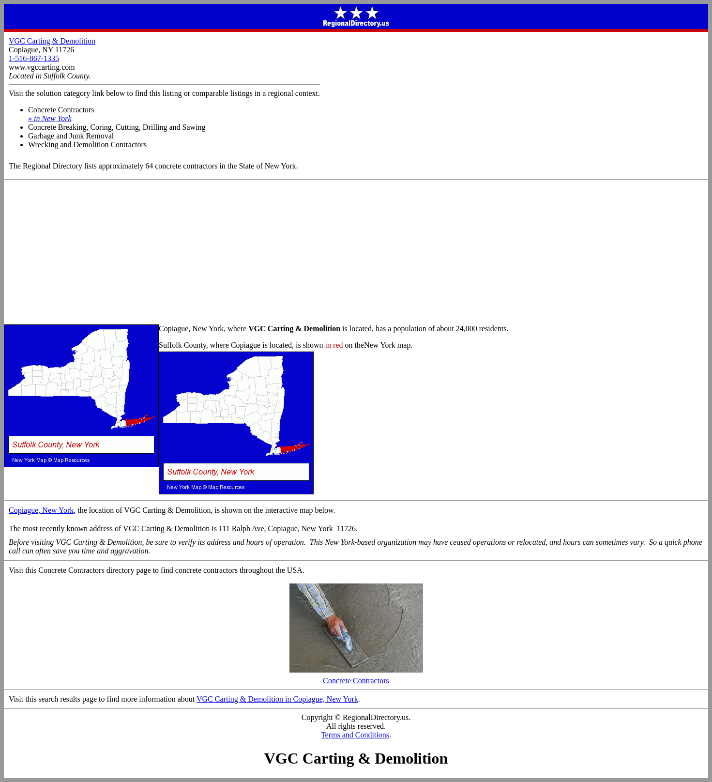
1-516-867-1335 (34, 58)
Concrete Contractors (356, 677)
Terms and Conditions (355, 735)
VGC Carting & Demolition (52, 41)
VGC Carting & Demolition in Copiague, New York (277, 699)
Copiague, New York (41, 510)
